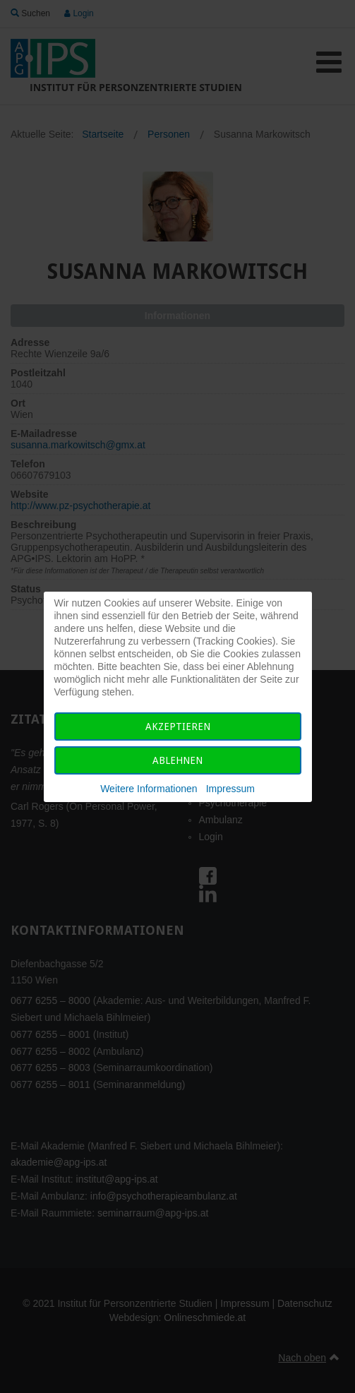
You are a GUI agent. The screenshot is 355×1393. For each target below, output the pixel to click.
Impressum (230, 788)
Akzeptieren (177, 726)
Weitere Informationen (148, 788)
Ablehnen (177, 760)
